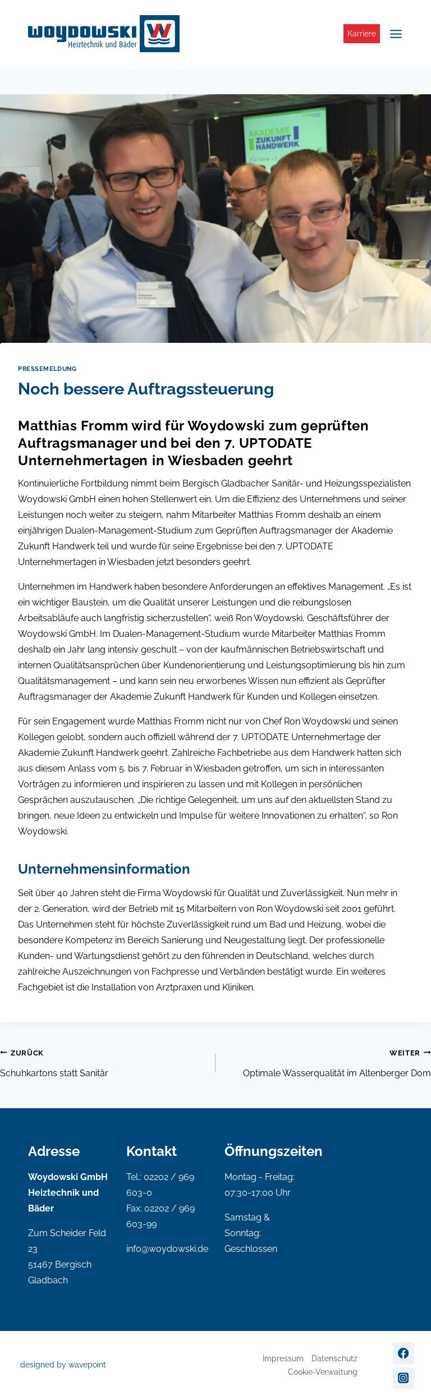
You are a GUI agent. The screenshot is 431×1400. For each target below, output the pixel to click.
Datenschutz (334, 1358)
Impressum (283, 1358)
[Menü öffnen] (394, 34)
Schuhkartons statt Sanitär (103, 1061)
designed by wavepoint (63, 1364)
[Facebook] (403, 1353)
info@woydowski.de (167, 1248)
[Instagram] (403, 1378)
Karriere (361, 33)
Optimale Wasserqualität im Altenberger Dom (327, 1061)
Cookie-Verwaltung (322, 1371)
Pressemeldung (47, 369)
